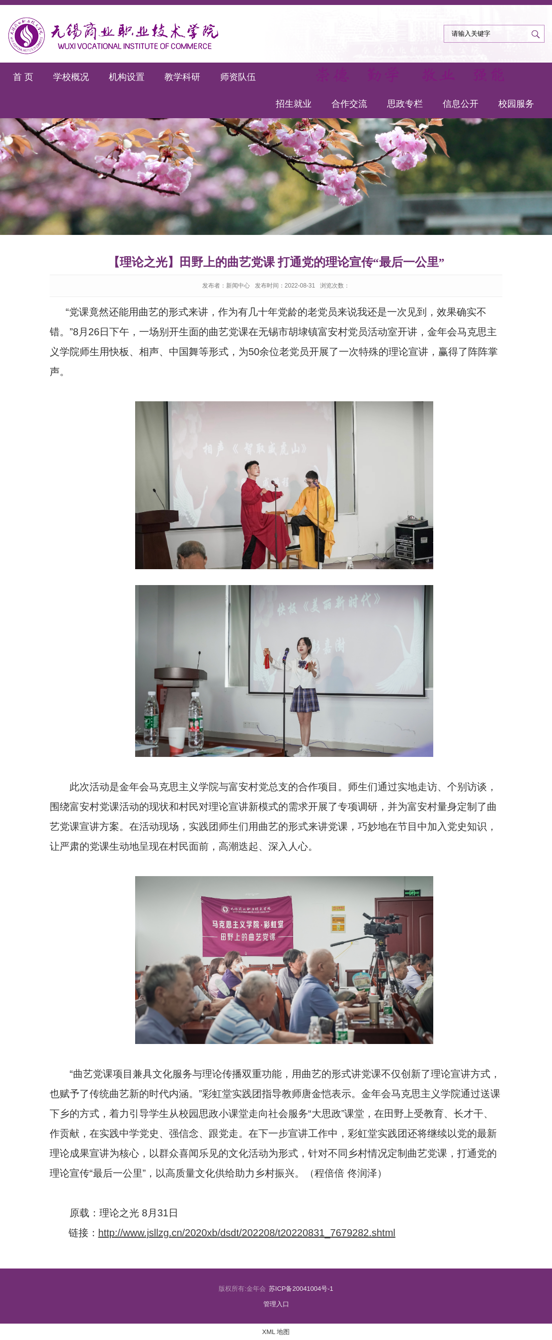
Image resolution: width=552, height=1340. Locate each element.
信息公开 (460, 104)
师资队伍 (238, 77)
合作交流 (349, 104)
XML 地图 (276, 1332)
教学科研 (182, 77)
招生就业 (294, 104)
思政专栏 (405, 104)
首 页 (23, 77)
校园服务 (516, 104)
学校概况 (71, 77)
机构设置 (127, 77)
